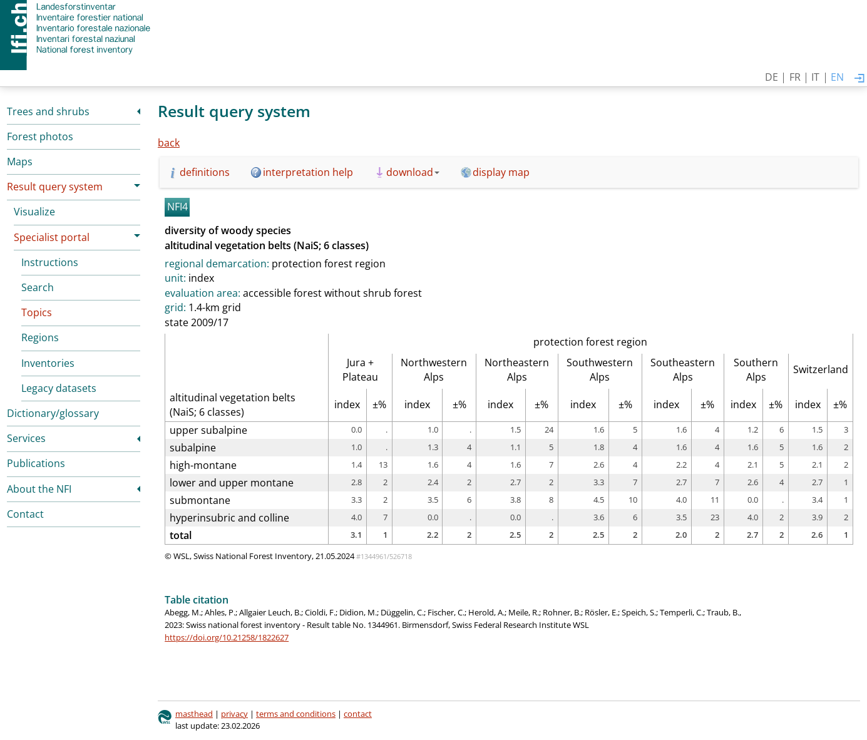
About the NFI (39, 489)
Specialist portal (52, 237)
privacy (234, 713)
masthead (194, 713)
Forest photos (40, 136)
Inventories (47, 363)
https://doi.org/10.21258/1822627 (227, 637)
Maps (20, 161)
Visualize (34, 211)
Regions (40, 337)
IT (815, 77)
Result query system (55, 186)
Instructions (49, 262)
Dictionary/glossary (53, 413)
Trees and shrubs (48, 111)
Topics (36, 312)
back (169, 143)
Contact (25, 514)
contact (358, 713)
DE (771, 77)
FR (795, 77)
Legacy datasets (58, 388)
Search (37, 287)
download (412, 172)
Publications (36, 463)
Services (26, 438)
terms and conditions (296, 713)
